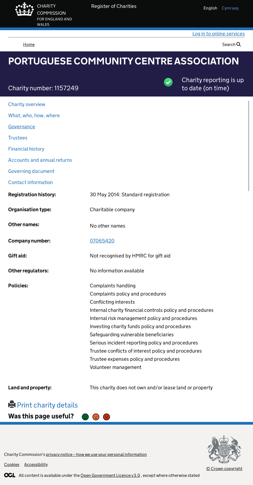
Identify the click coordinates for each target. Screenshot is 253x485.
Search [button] (231, 44)
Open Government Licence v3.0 (110, 475)
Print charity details (43, 404)
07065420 (102, 241)
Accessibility (36, 464)
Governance (21, 126)
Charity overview (26, 104)
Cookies (11, 464)
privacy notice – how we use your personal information (96, 454)
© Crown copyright (224, 468)
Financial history (26, 149)
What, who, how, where (34, 115)
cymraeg (230, 8)
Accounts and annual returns (40, 160)
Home (29, 44)
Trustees (17, 138)
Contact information (30, 182)
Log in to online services (218, 33)
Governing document (31, 171)
